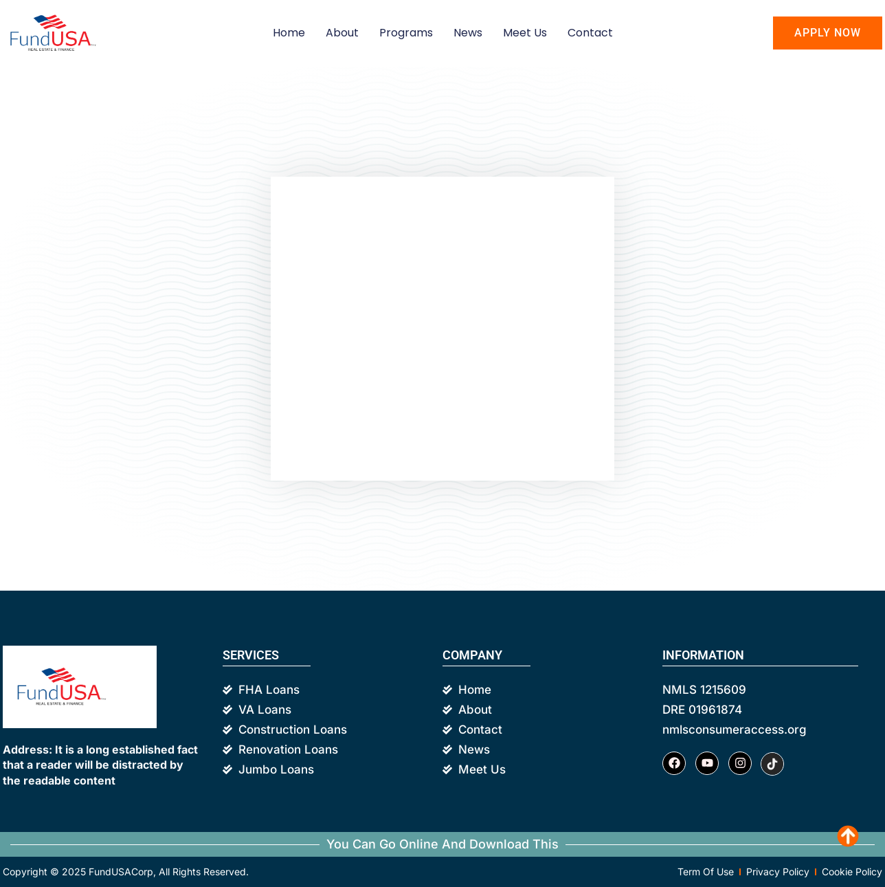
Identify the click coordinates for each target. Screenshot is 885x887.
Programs (406, 33)
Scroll (850, 839)
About (342, 33)
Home (289, 33)
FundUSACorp (121, 871)
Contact (590, 33)
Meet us (525, 33)
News (467, 33)
